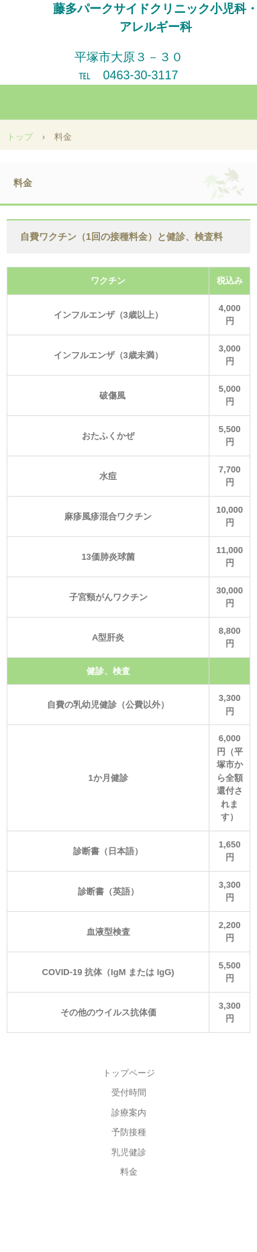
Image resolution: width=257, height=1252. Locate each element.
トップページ (129, 1073)
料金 (129, 1172)
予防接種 (128, 1132)
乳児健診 (128, 1152)
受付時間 (128, 1092)
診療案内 (128, 1113)
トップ (20, 137)
